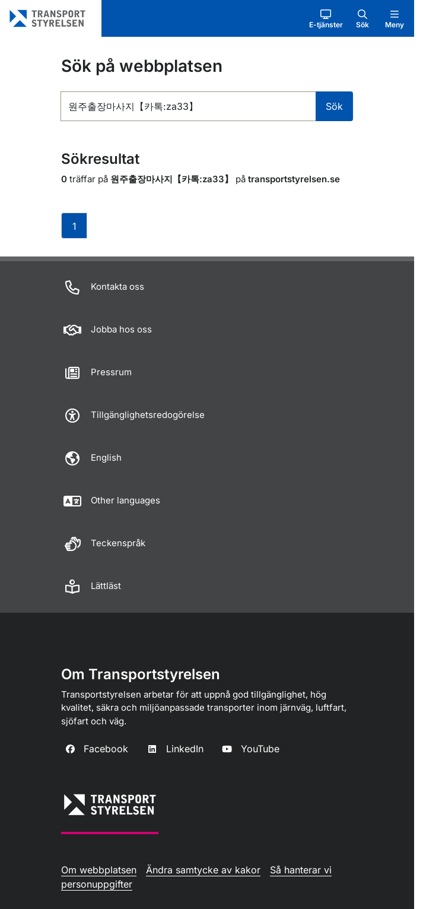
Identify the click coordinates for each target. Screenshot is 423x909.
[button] (326, 18)
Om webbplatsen (98, 870)
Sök (334, 106)
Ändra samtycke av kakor (203, 870)
